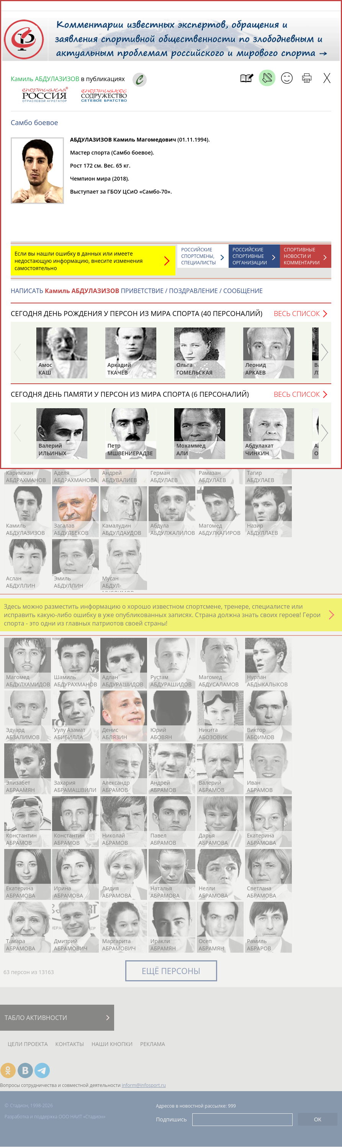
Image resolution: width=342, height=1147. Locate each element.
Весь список (297, 317)
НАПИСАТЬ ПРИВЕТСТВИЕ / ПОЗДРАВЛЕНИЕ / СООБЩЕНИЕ (137, 294)
